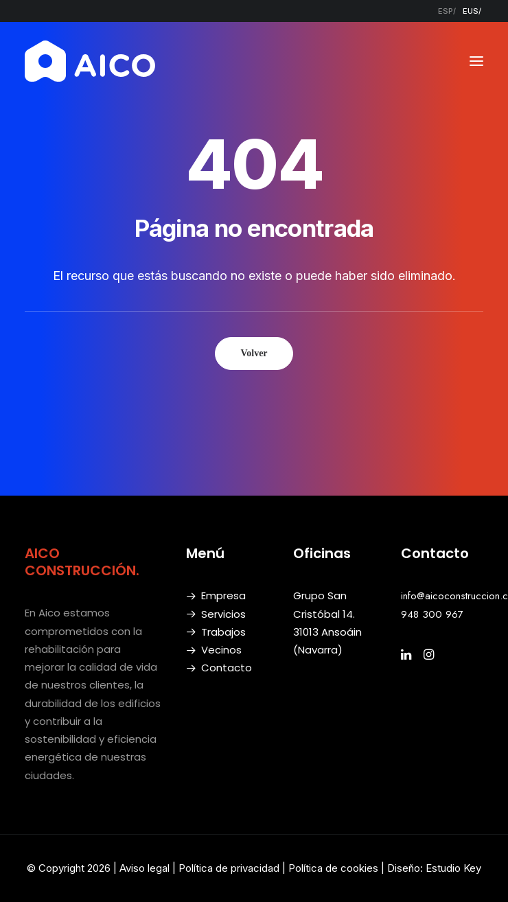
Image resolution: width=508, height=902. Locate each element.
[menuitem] (447, 11)
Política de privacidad (228, 868)
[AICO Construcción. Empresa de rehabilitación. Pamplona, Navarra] (90, 61)
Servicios (223, 614)
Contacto (226, 667)
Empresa (223, 595)
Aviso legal (144, 868)
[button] (476, 61)
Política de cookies (334, 868)
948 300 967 (432, 614)
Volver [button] (253, 353)
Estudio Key (453, 868)
